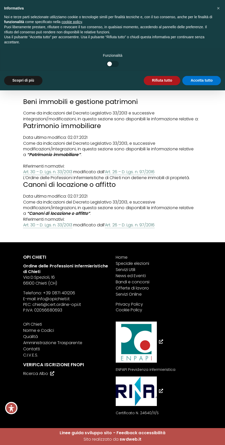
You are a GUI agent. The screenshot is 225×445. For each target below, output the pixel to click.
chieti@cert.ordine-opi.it (56, 304)
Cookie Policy (129, 310)
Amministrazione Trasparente (52, 343)
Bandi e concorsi (132, 282)
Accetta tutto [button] (202, 80)
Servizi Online (129, 294)
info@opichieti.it (53, 299)
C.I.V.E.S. (30, 355)
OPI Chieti (32, 324)
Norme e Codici (38, 330)
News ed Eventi (131, 276)
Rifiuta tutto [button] (162, 80)
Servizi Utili (126, 270)
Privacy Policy (129, 304)
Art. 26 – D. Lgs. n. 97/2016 (130, 172)
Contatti (31, 349)
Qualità (30, 337)
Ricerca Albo (35, 373)
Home (122, 257)
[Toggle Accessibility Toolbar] (11, 408)
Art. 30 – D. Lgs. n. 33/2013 (47, 172)
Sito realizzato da (112, 439)
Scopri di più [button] (23, 80)
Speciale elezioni (132, 263)
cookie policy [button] (71, 22)
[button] (218, 8)
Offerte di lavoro (132, 288)
